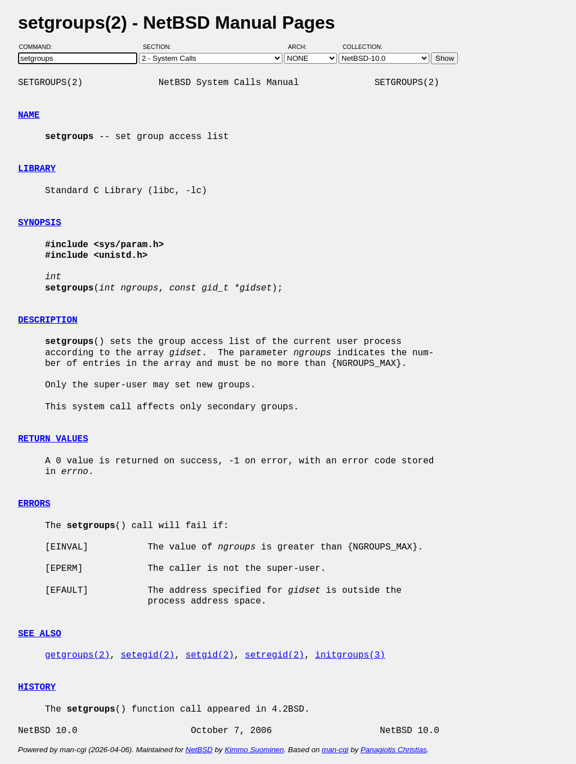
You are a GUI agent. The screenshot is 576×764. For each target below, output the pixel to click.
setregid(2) (274, 655)
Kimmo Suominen (254, 749)
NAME (28, 115)
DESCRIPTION (48, 320)
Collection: (362, 46)
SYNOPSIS (39, 223)
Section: (159, 46)
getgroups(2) (77, 655)
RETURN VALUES (53, 439)
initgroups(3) (350, 655)
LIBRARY (37, 169)
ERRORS (34, 504)
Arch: (302, 46)
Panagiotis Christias (394, 749)
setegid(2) (147, 655)
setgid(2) (210, 655)
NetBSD (199, 749)
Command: (39, 46)
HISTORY (37, 687)
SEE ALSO (39, 634)
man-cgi (335, 749)
